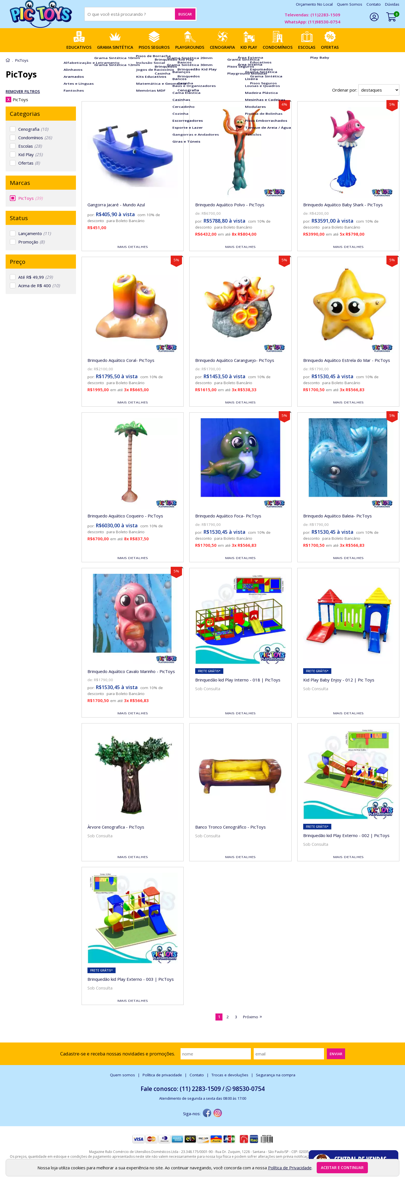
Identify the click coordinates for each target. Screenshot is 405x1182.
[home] (41, 14)
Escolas (30, 146)
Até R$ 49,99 (35, 277)
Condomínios (35, 137)
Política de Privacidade (290, 1167)
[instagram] (217, 1113)
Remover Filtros (23, 92)
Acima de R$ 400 (39, 285)
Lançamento (34, 233)
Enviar (336, 1053)
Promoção (31, 242)
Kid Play (30, 154)
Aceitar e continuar (342, 1167)
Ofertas (29, 163)
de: (198, 213)
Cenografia (33, 129)
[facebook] (207, 1113)
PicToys (30, 198)
